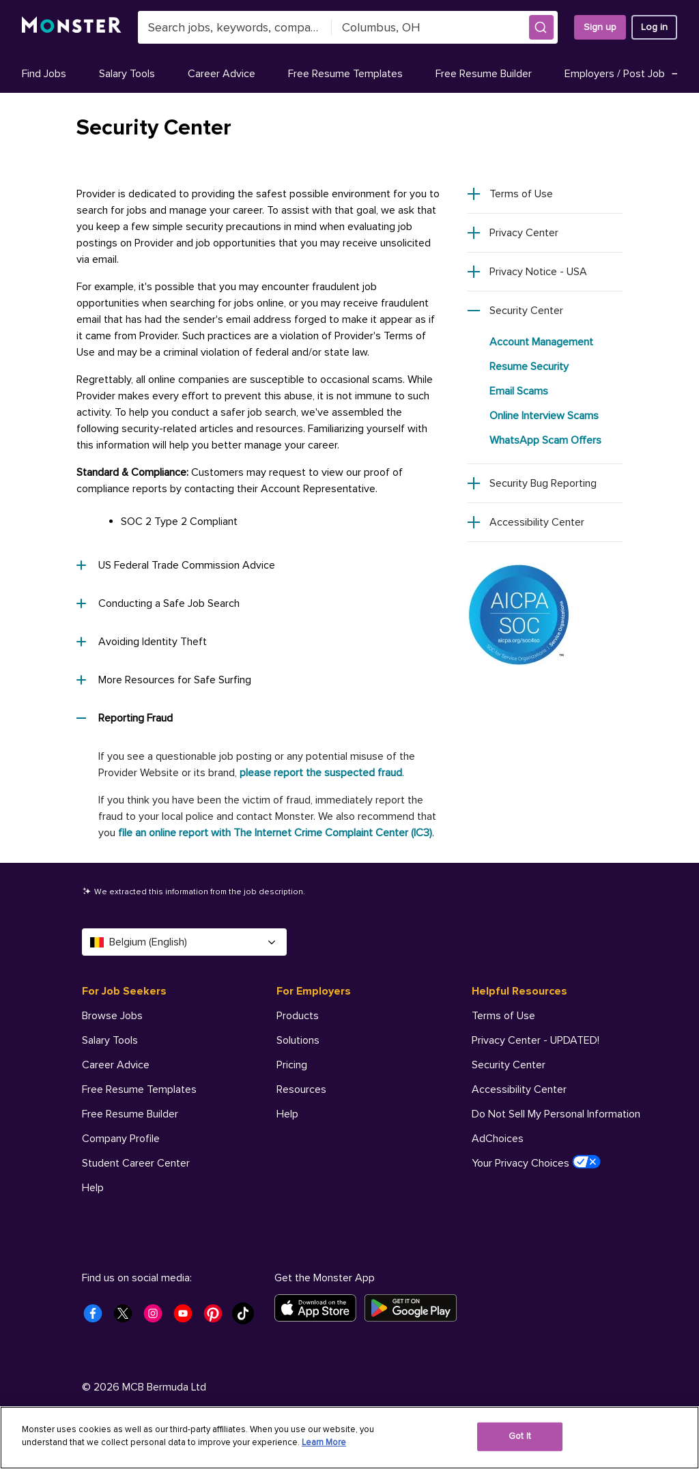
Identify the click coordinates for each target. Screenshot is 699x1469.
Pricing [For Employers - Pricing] (291, 1065)
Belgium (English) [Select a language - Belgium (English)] (184, 942)
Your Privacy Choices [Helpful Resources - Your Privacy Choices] (536, 1162)
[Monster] (72, 27)
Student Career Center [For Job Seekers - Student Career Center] (136, 1163)
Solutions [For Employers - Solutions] (297, 1040)
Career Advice (221, 74)
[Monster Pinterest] (217, 1317)
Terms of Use (521, 194)
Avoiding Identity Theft (141, 641)
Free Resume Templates (345, 74)
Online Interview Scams (544, 416)
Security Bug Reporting (543, 483)
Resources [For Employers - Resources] (301, 1089)
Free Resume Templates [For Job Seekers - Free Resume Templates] (139, 1089)
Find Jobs (44, 74)
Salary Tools (127, 74)
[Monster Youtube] (187, 1317)
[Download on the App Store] (319, 1308)
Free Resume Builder (484, 74)
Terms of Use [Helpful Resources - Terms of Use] (503, 1016)
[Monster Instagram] (157, 1317)
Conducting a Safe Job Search (158, 603)
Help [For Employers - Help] (287, 1114)
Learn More (324, 1442)
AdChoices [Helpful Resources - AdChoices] (498, 1138)
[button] (541, 27)
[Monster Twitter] (127, 1317)
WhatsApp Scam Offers (545, 440)
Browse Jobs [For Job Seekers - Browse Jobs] (112, 1016)
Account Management (541, 342)
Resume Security (529, 366)
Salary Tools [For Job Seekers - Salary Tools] (110, 1040)
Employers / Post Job (624, 74)
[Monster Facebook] (97, 1317)
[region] (349, 1437)
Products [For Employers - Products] (297, 1016)
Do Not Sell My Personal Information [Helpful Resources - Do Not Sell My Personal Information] (556, 1114)
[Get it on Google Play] (415, 1308)
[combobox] (235, 27)
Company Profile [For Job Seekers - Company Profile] (121, 1138)
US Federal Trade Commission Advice (175, 565)
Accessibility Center (536, 522)
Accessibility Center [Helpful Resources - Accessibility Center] (519, 1089)
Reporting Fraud (124, 718)
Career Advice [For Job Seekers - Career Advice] (115, 1065)
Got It (520, 1436)
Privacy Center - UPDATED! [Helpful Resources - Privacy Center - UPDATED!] (535, 1040)
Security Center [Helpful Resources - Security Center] (508, 1065)
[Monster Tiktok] (247, 1317)
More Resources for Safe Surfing (163, 680)
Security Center (526, 310)
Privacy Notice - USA (538, 272)
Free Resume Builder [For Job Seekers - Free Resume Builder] (130, 1114)
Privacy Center (523, 233)
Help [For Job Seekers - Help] (93, 1188)
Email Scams (518, 391)
